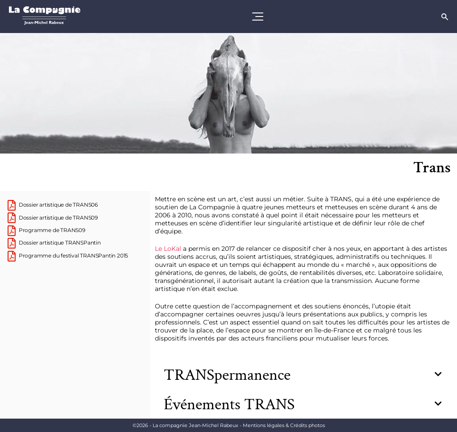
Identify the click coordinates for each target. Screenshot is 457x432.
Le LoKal (168, 249)
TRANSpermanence (227, 375)
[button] (303, 375)
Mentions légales (284, 425)
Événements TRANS (229, 404)
